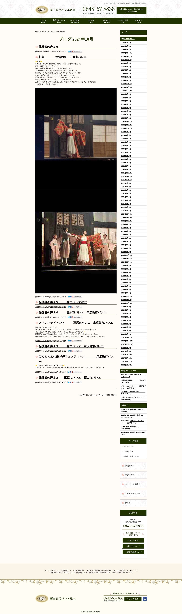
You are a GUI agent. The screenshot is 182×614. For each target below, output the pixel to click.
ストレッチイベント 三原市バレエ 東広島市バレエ (76, 322)
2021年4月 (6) (126, 200)
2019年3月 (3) (126, 286)
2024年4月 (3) (126, 111)
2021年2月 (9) (126, 207)
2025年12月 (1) (126, 53)
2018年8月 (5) (126, 310)
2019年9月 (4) (126, 265)
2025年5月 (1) (126, 73)
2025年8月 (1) (126, 67)
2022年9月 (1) (126, 152)
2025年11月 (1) (126, 56)
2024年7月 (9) (126, 101)
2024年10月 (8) (126, 90)
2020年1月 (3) (126, 252)
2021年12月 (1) (126, 173)
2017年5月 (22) (126, 361)
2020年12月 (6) (126, 214)
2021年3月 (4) (126, 204)
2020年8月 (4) (126, 228)
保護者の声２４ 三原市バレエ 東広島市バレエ (72, 312)
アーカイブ (130, 39)
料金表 (80, 570)
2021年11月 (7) (126, 176)
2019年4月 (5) (126, 282)
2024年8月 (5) (126, 97)
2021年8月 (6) (126, 186)
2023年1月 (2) (126, 149)
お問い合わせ (100, 572)
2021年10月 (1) (126, 180)
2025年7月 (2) (126, 70)
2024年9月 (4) (126, 94)
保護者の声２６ (48, 46)
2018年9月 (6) (126, 307)
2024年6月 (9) (126, 104)
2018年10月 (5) (126, 303)
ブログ (44, 31)
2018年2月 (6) (126, 330)
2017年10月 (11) (126, 344)
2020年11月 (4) (126, 217)
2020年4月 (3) (126, 241)
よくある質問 (88, 570)
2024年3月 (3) (126, 115)
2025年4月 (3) (126, 77)
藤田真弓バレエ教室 (42, 51)
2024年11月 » (112, 395)
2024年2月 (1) (126, 118)
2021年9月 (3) (126, 183)
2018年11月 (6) (126, 300)
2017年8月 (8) (126, 351)
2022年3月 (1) (126, 163)
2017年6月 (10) (126, 358)
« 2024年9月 (82, 395)
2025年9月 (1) (126, 63)
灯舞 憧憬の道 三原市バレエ (63, 56)
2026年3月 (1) (126, 42)
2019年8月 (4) (126, 269)
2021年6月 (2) (126, 193)
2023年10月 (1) (126, 128)
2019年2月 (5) (126, 289)
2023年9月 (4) (126, 132)
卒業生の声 (107, 570)
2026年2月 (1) (126, 46)
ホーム (47, 570)
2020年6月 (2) (126, 234)
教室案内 (92, 572)
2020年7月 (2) (126, 231)
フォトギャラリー (131, 570)
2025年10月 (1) (126, 60)
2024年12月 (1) (126, 84)
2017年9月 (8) (126, 348)
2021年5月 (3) (126, 197)
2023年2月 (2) (126, 145)
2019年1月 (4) (126, 293)
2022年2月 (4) (126, 166)
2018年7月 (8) (126, 313)
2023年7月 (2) (126, 135)
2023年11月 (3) (126, 125)
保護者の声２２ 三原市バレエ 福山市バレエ (70, 377)
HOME (37, 31)
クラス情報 (73, 570)
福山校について (68, 572)
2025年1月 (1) (126, 80)
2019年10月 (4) (126, 262)
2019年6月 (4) (126, 276)
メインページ (92, 395)
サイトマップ (127, 572)
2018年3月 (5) (126, 327)
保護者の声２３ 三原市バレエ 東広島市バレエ (71, 346)
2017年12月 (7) (126, 337)
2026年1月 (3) (126, 49)
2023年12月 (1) (126, 121)
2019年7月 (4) (126, 272)
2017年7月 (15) (126, 355)
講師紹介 (65, 570)
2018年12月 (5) (126, 296)
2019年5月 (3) (126, 279)
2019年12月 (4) (126, 255)
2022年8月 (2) (126, 156)
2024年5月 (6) (126, 108)
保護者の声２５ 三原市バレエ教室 (63, 302)
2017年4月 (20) (126, 365)
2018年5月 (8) (126, 320)
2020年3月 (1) (126, 245)
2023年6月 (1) (126, 138)
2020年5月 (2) (126, 238)
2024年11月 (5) (126, 87)
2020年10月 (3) (126, 221)
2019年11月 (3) (126, 259)
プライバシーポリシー (113, 572)
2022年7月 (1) (126, 159)
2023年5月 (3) (126, 142)
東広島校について (81, 572)
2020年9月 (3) (126, 224)
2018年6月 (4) (126, 317)
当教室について (55, 570)
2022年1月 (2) (126, 169)
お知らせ (53, 572)
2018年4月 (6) (126, 324)
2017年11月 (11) (126, 341)
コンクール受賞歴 (118, 570)
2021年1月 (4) (126, 211)
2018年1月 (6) (126, 334)
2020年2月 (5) (126, 248)
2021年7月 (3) (126, 190)
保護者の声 (98, 570)
